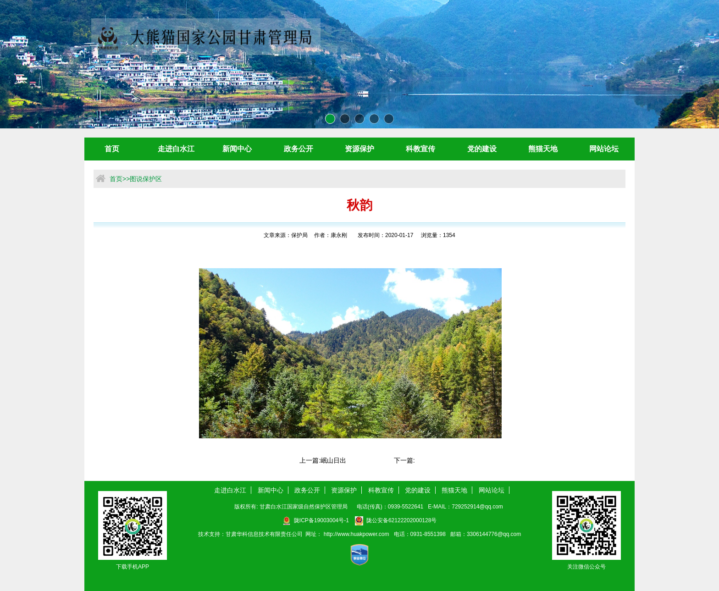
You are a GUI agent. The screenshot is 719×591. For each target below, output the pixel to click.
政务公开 (298, 149)
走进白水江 (176, 149)
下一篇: (404, 460)
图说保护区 (146, 178)
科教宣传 (420, 149)
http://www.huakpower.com (357, 534)
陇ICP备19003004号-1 (315, 520)
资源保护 (359, 149)
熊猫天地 (543, 149)
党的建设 (482, 149)
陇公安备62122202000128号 (396, 520)
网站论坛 (604, 149)
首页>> (120, 178)
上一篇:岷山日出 (322, 460)
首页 (112, 149)
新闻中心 (237, 149)
